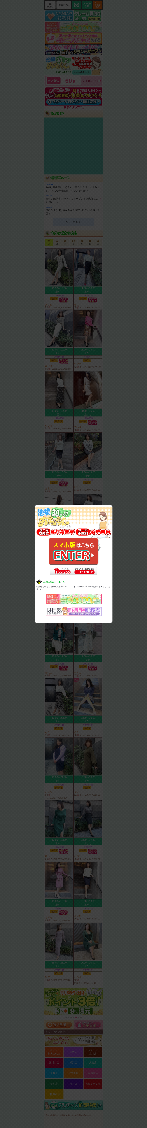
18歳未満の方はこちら (55, 581)
